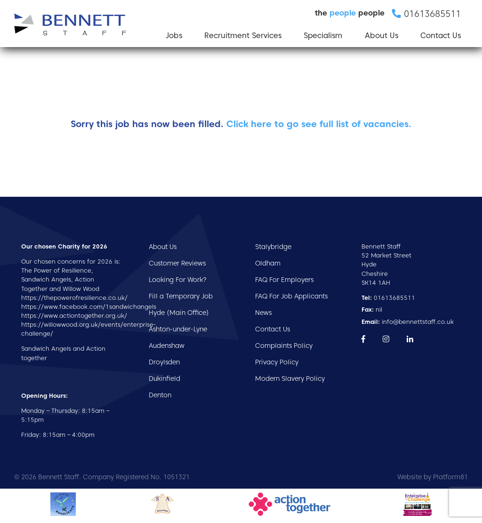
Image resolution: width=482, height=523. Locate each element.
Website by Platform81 (432, 477)
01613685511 (388, 297)
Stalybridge (273, 246)
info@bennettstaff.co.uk (408, 321)
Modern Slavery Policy (290, 378)
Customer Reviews (177, 263)
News (263, 312)
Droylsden (164, 362)
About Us (381, 35)
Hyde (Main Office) (179, 312)
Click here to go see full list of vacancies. (318, 124)
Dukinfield (164, 378)
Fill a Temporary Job (181, 296)
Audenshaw (167, 345)
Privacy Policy (276, 362)
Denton (160, 395)
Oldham (268, 263)
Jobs (174, 35)
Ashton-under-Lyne (178, 329)
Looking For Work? (178, 279)
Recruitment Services (242, 35)
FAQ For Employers (284, 279)
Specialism (323, 35)
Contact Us (440, 35)
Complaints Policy (284, 345)
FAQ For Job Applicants (291, 296)
